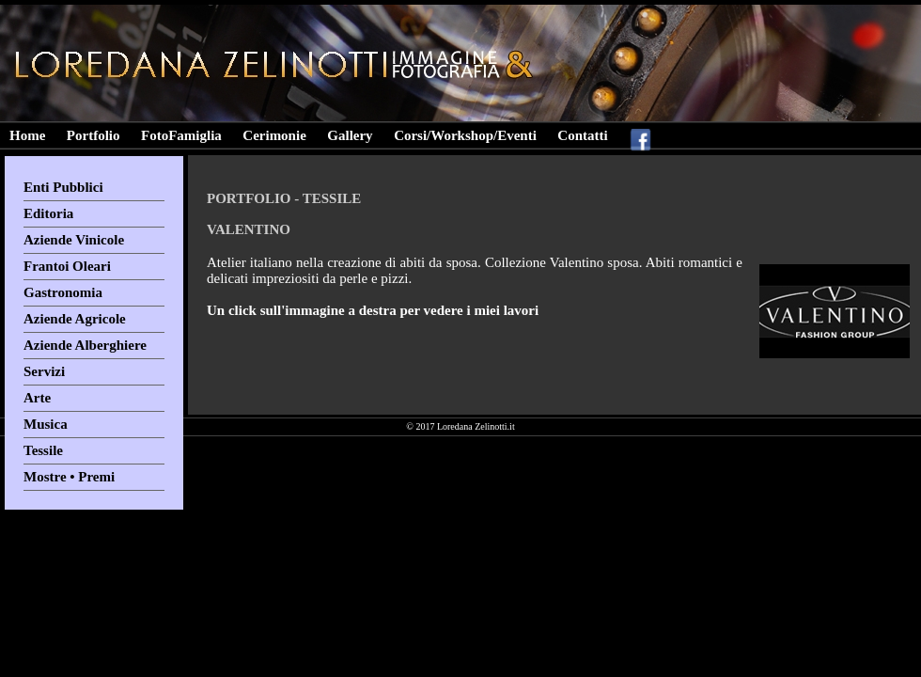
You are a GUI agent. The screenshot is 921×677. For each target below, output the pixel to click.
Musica (45, 424)
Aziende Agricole (74, 318)
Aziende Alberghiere (85, 345)
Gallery (349, 135)
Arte (37, 397)
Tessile (43, 450)
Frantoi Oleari (67, 266)
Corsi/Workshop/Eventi (465, 135)
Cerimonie (273, 135)
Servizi (44, 371)
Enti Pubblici (63, 187)
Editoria (48, 213)
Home (27, 135)
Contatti (582, 135)
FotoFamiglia (181, 135)
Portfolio (93, 135)
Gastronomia (62, 292)
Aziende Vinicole (73, 239)
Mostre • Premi (69, 476)
